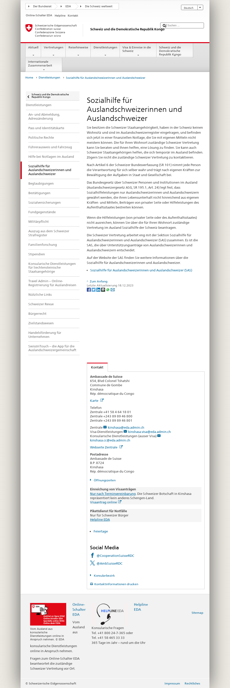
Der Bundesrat (42, 6)
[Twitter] (94, 289)
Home (29, 77)
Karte (97, 401)
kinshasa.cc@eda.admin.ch (110, 440)
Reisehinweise (78, 51)
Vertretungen (53, 51)
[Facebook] (89, 289)
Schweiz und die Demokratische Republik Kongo (175, 51)
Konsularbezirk (104, 575)
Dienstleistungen (105, 51)
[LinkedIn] (98, 289)
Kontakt (95, 367)
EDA (68, 6)
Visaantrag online (105, 502)
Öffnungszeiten (104, 480)
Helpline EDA (100, 519)
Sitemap (197, 613)
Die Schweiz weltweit (98, 6)
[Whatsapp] (108, 289)
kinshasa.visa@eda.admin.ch (149, 432)
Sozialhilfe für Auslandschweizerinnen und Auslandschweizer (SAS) (141, 270)
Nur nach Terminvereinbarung (113, 494)
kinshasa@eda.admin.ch (126, 427)
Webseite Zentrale (106, 447)
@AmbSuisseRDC (109, 563)
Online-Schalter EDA (79, 609)
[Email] (113, 289)
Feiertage (101, 531)
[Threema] (103, 289)
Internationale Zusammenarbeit (44, 66)
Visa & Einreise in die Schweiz (138, 51)
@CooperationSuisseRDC (115, 556)
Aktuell (33, 51)
